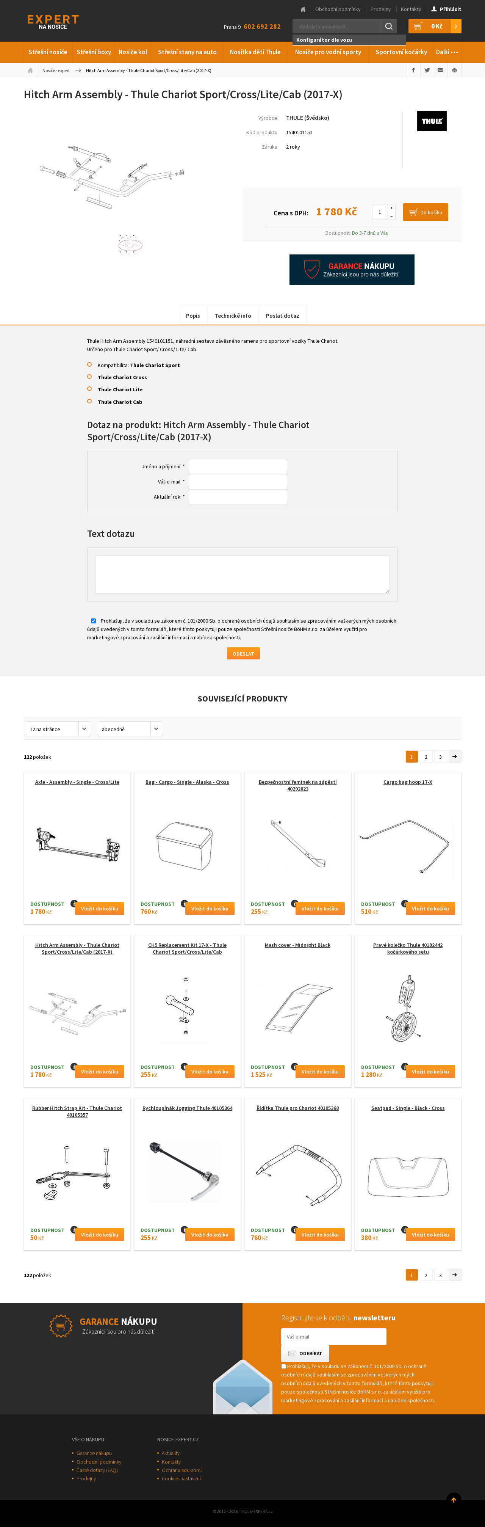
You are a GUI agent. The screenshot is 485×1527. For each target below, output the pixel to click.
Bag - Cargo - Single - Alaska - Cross (187, 781)
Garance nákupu (94, 1453)
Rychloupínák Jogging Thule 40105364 (187, 1108)
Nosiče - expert (56, 70)
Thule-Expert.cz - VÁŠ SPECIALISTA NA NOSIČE (63, 21)
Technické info (233, 315)
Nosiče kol (133, 52)
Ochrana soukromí (182, 1470)
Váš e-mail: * (171, 481)
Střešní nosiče (47, 52)
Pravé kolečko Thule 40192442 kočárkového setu (408, 948)
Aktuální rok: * (169, 496)
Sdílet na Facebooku (413, 70)
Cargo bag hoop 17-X (407, 781)
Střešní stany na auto (187, 52)
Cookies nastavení (181, 1478)
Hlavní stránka (303, 9)
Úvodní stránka (30, 70)
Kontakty (411, 9)
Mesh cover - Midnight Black (297, 945)
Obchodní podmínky (338, 9)
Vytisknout (454, 70)
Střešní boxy (94, 52)
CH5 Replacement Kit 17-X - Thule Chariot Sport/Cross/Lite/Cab (187, 948)
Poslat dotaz (282, 315)
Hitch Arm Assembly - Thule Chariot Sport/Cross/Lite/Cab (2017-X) (77, 948)
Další (447, 51)
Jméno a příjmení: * (163, 466)
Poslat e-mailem (440, 70)
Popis (193, 315)
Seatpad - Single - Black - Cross (408, 1108)
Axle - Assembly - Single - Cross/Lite (77, 781)
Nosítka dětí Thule (255, 52)
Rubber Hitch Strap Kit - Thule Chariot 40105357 (77, 1111)
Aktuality (171, 1453)
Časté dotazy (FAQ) (97, 1470)
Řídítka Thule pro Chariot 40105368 (298, 1108)
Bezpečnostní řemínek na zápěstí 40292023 (298, 785)
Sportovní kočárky (401, 52)
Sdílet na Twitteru (427, 70)
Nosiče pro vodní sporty (328, 52)
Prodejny (381, 9)
